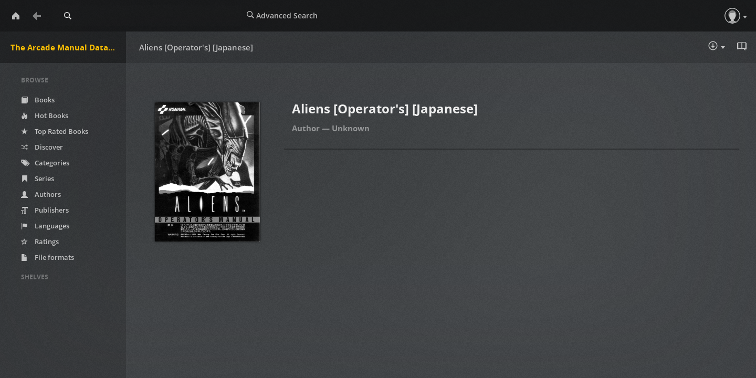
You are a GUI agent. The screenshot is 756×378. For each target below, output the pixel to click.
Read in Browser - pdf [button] (743, 46)
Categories (45, 162)
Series (37, 178)
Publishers (45, 210)
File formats (47, 257)
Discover (42, 147)
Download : (717, 46)
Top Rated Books (54, 131)
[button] (732, 16)
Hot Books (44, 115)
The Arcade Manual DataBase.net (68, 47)
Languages (45, 225)
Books (38, 99)
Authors (41, 194)
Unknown (351, 128)
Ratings (40, 241)
